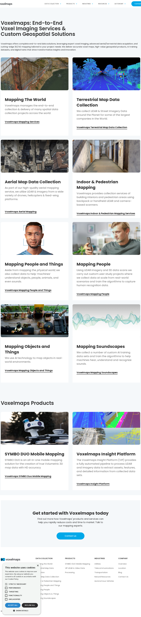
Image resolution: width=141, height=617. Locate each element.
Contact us (70, 535)
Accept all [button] (13, 605)
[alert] (22, 588)
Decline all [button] (30, 605)
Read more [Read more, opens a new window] (23, 579)
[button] (53, 4)
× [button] (38, 566)
